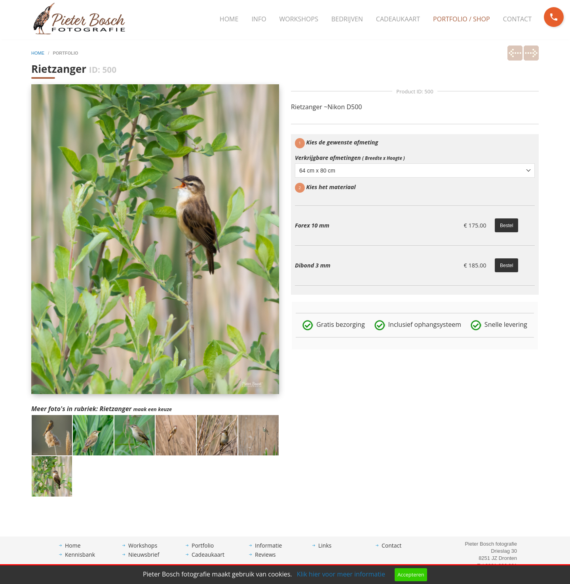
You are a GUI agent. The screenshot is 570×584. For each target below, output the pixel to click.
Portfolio (203, 551)
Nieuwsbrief (143, 560)
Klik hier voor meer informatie (341, 574)
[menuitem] (229, 19)
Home (229, 19)
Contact (517, 19)
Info (258, 19)
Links (324, 551)
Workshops (298, 19)
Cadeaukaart (398, 19)
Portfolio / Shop (461, 19)
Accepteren (410, 574)
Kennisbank (80, 560)
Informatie (268, 551)
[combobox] (415, 170)
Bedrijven (347, 19)
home (38, 53)
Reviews (265, 560)
